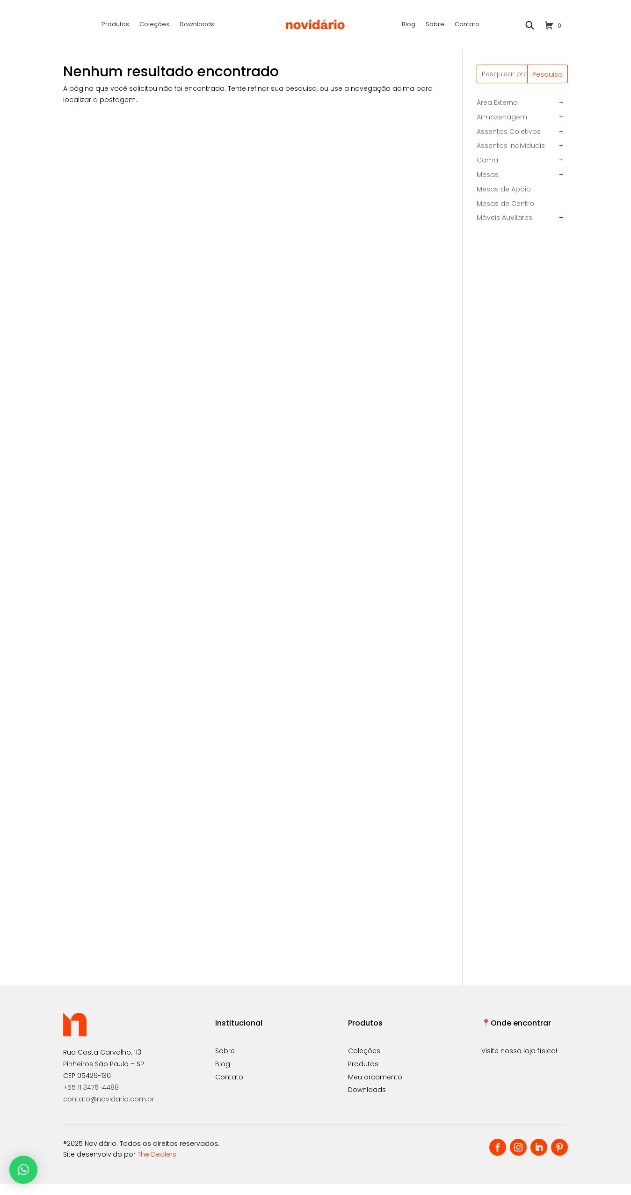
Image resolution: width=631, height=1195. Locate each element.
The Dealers (157, 1165)
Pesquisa (547, 85)
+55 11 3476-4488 (91, 1098)
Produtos (115, 25)
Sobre (435, 25)
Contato (467, 25)
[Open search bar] (529, 25)
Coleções (154, 25)
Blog (408, 25)
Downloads (197, 25)
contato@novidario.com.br (108, 1110)
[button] (23, 1170)
